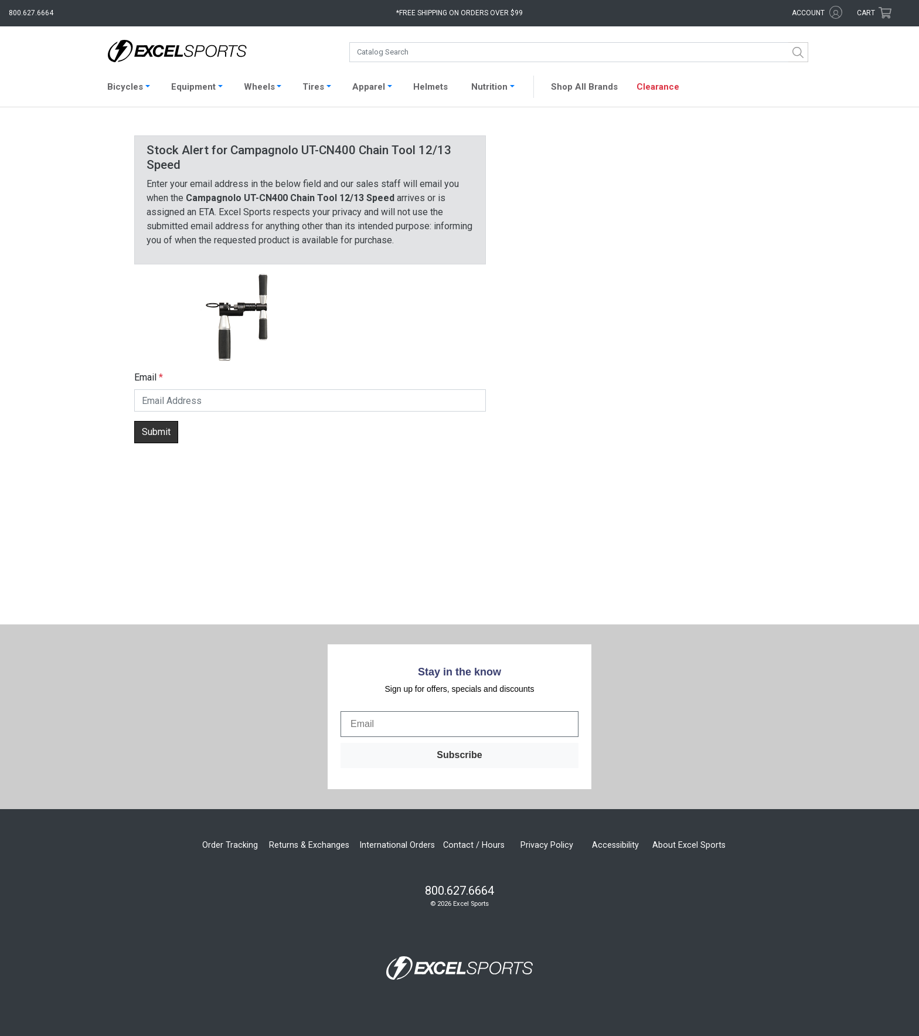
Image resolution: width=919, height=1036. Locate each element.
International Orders (397, 845)
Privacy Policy (546, 845)
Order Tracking (230, 845)
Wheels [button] (259, 86)
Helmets (430, 86)
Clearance (658, 86)
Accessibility (615, 845)
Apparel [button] (368, 86)
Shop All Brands (584, 86)
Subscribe (459, 755)
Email (145, 377)
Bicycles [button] (125, 86)
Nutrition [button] (489, 86)
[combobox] (578, 52)
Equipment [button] (193, 86)
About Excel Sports (689, 845)
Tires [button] (313, 86)
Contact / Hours (474, 845)
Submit (156, 431)
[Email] (459, 724)
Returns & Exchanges (309, 845)
